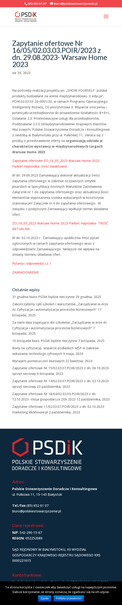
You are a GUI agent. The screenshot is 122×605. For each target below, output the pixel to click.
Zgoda (45, 598)
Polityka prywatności (69, 598)
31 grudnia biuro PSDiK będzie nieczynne (43, 297)
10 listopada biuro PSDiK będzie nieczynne (44, 340)
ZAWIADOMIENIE (25, 272)
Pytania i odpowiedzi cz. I (31, 263)
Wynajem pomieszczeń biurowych (38, 361)
